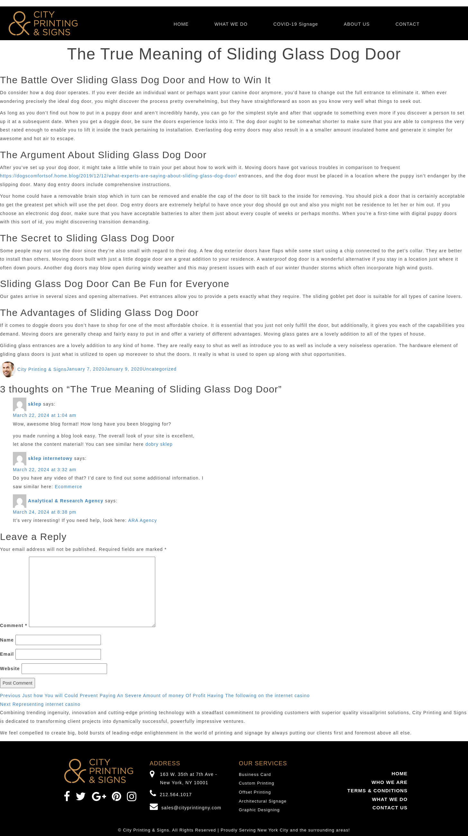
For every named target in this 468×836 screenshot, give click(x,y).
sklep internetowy (50, 458)
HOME (181, 24)
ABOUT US (357, 24)
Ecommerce (68, 486)
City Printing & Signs (42, 369)
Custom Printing (256, 783)
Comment (13, 625)
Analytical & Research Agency (66, 500)
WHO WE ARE (390, 782)
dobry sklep (159, 444)
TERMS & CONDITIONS (377, 790)
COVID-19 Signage (295, 24)
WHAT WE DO (231, 24)
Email (7, 654)
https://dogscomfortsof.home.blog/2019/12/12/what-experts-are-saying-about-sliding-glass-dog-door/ (118, 175)
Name (7, 640)
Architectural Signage (263, 801)
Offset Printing (255, 792)
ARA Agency (142, 520)
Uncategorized (160, 369)
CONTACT (407, 24)
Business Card (255, 774)
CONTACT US (390, 807)
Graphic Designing (259, 809)
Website (10, 668)
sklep (34, 404)
